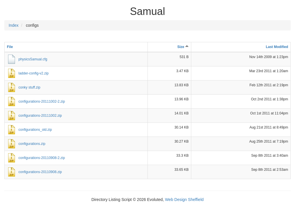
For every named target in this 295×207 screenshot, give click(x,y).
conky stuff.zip (29, 87)
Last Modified (277, 47)
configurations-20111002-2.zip (41, 101)
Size (182, 47)
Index (13, 25)
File (10, 47)
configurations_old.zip (35, 130)
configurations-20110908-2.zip (41, 158)
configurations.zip (31, 144)
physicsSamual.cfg (32, 59)
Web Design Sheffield (184, 199)
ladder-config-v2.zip (33, 73)
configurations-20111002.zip (40, 116)
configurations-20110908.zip (40, 172)
